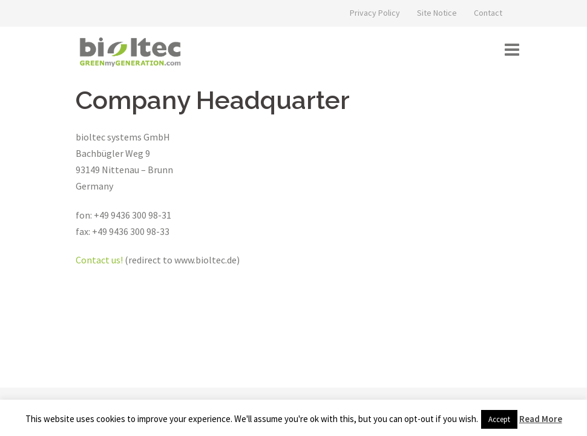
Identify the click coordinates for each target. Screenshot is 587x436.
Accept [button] (499, 419)
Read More (540, 418)
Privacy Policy (375, 12)
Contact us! (99, 260)
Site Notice (437, 12)
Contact (488, 12)
